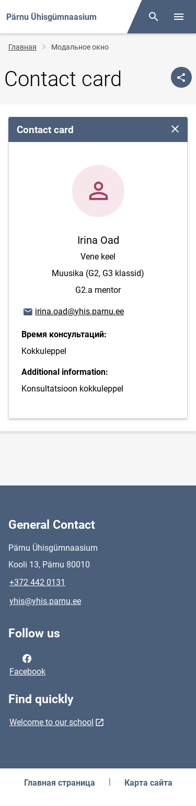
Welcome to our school (51, 722)
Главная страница (59, 783)
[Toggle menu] (178, 16)
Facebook (27, 664)
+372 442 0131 (37, 582)
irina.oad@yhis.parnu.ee (73, 312)
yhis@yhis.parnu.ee (45, 601)
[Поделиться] (181, 77)
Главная (22, 47)
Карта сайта (148, 783)
